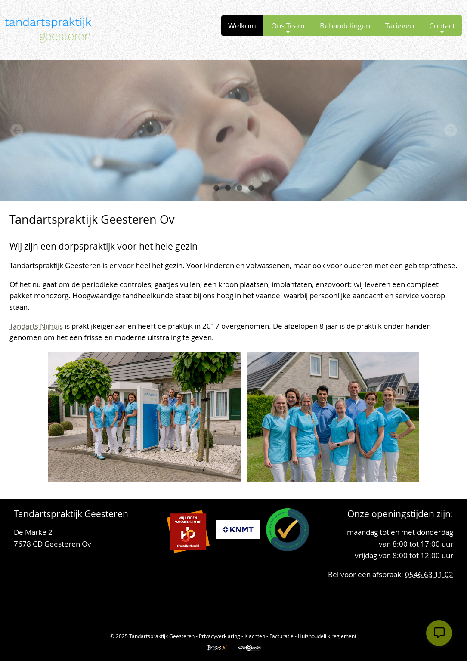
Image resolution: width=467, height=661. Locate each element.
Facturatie (281, 636)
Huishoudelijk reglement (327, 636)
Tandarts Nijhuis (36, 326)
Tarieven (399, 26)
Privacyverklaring (219, 636)
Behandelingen (345, 26)
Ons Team (288, 28)
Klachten (254, 636)
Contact (442, 28)
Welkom (242, 26)
